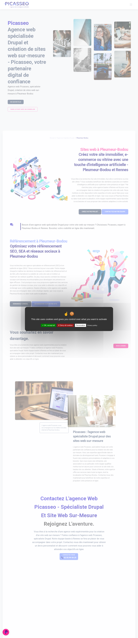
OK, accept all (48, 325)
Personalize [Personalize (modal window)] (80, 325)
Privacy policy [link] (92, 325)
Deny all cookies (65, 325)
